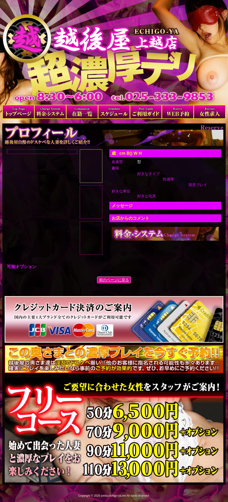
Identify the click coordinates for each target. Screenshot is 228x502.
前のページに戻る (114, 280)
